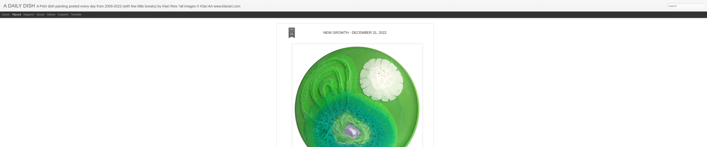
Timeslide (76, 14)
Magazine (29, 14)
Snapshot (63, 14)
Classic (6, 14)
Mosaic (40, 14)
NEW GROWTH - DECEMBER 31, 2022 (355, 33)
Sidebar (51, 14)
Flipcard (16, 14)
